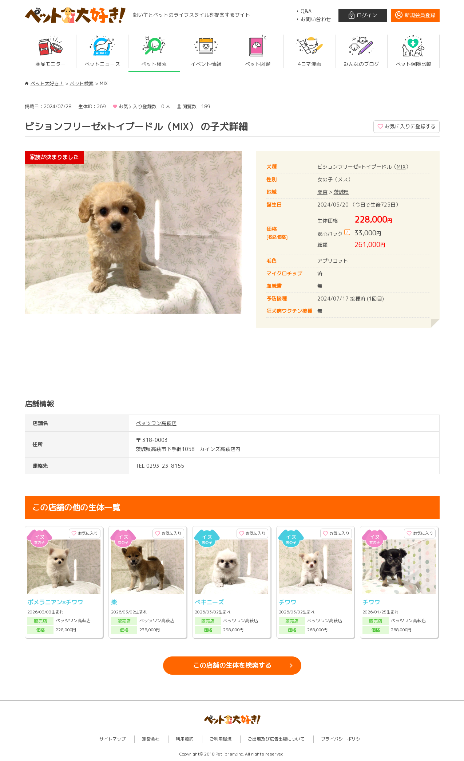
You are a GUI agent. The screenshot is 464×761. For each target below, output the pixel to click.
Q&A (306, 11)
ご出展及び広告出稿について (276, 739)
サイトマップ (112, 739)
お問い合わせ (316, 19)
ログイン (367, 15)
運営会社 (150, 739)
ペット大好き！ (47, 83)
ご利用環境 (220, 739)
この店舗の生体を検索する (232, 665)
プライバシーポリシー (343, 739)
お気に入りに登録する (410, 126)
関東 (322, 191)
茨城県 (341, 191)
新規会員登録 (420, 15)
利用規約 (184, 739)
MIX (401, 166)
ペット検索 (82, 83)
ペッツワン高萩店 (156, 423)
